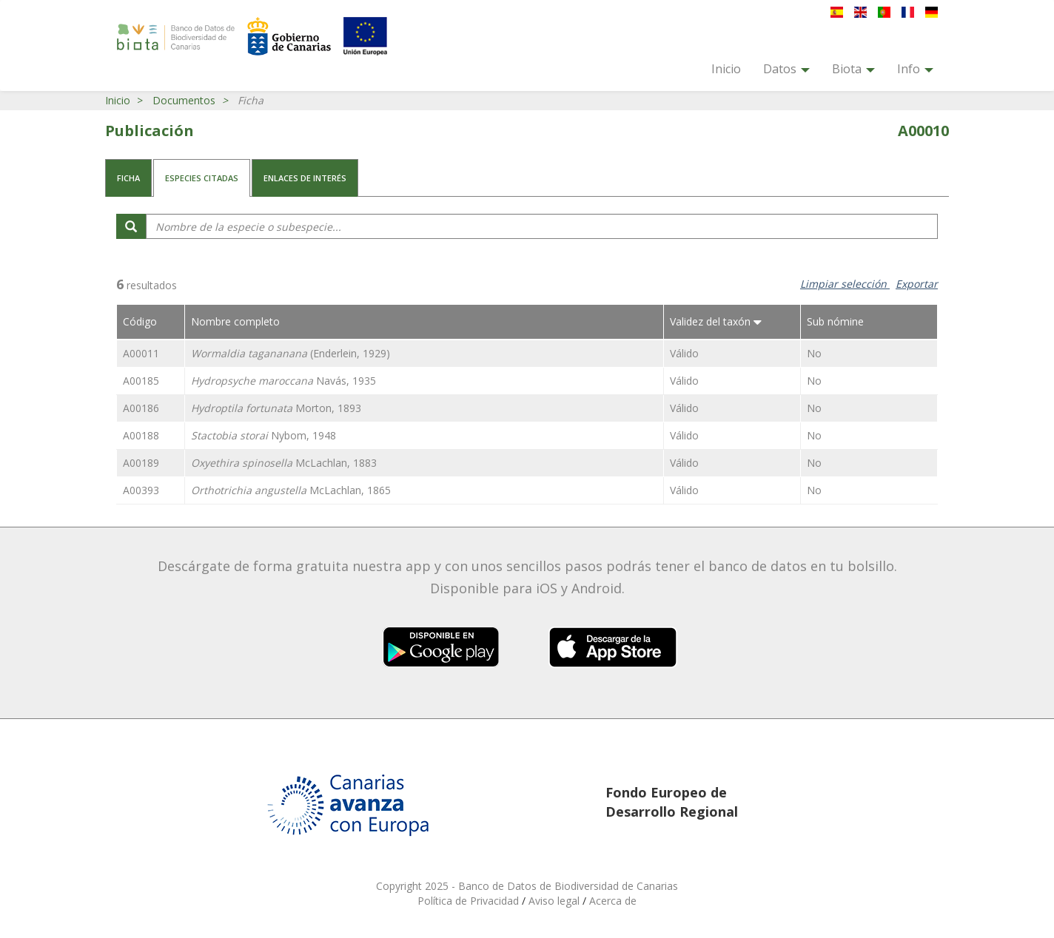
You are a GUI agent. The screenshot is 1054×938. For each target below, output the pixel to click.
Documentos (183, 100)
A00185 (141, 381)
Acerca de (613, 901)
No (814, 353)
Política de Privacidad (469, 901)
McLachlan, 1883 (284, 463)
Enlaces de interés (305, 177)
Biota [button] (853, 69)
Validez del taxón (716, 321)
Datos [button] (786, 69)
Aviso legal (555, 901)
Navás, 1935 (283, 381)
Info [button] (915, 69)
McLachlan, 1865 (291, 490)
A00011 (141, 353)
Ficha (128, 177)
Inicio (726, 69)
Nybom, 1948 (263, 435)
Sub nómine (835, 321)
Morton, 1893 (276, 408)
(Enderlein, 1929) (290, 353)
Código (140, 321)
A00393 (141, 490)
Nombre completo (235, 321)
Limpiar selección (845, 284)
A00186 (141, 408)
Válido (684, 353)
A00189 (141, 463)
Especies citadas (201, 177)
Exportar (917, 284)
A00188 (141, 435)
